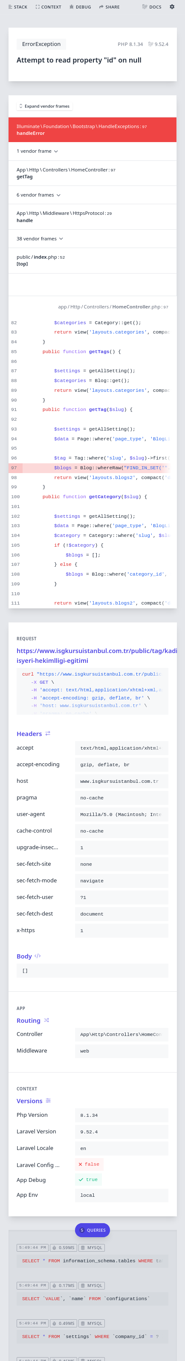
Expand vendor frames (45, 106)
